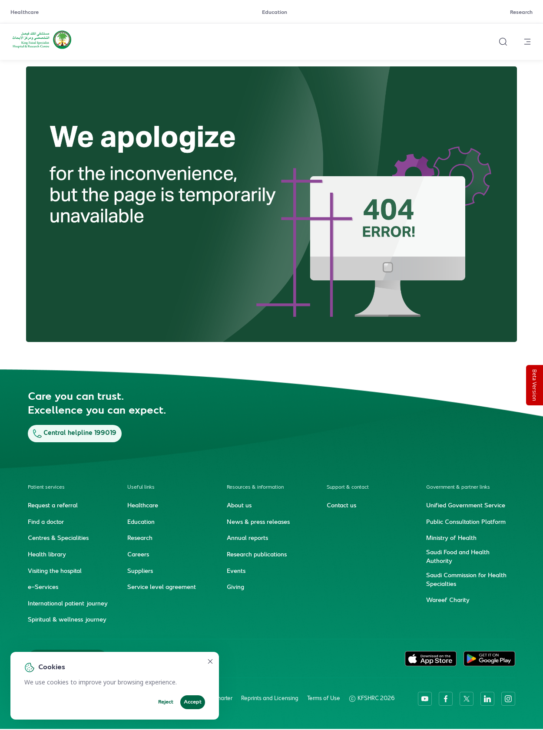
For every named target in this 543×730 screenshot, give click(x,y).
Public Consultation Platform (466, 522)
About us (239, 506)
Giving (235, 587)
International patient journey (68, 604)
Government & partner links (458, 487)
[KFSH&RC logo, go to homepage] (41, 48)
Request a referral (53, 506)
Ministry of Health (451, 538)
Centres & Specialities (58, 538)
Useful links (141, 487)
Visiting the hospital (55, 571)
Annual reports (247, 538)
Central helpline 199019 (74, 433)
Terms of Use (323, 698)
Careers (138, 555)
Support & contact (348, 487)
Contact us (341, 506)
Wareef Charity (448, 600)
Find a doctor (46, 522)
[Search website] (503, 42)
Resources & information (255, 487)
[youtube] (425, 699)
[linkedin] (487, 699)
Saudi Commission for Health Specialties (466, 580)
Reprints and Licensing (269, 698)
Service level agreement (161, 587)
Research (521, 12)
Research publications (257, 555)
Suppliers (140, 571)
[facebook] (446, 699)
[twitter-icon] (466, 699)
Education (274, 12)
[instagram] (508, 699)
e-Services (43, 587)
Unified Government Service (465, 506)
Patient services (46, 487)
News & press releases (258, 522)
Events (236, 571)
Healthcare (24, 12)
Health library (47, 555)
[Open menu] (527, 41)
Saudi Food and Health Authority (458, 557)
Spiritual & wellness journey (67, 620)
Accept (193, 702)
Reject (165, 702)
